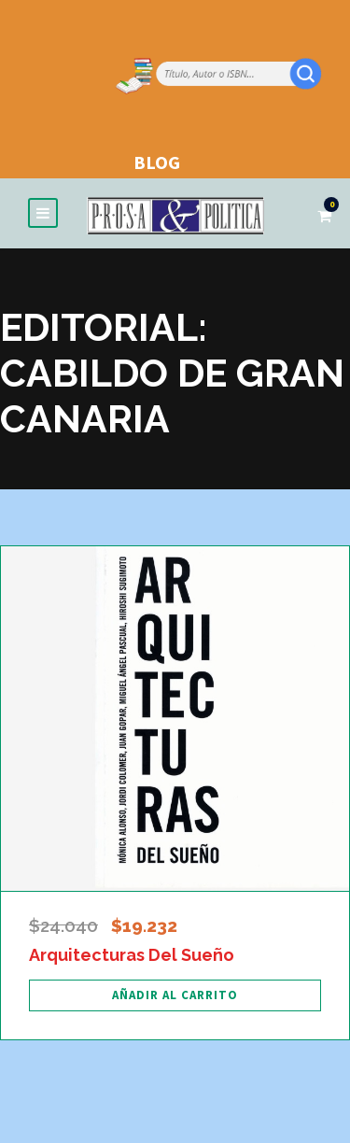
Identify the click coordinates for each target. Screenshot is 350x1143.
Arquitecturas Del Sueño (131, 955)
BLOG (156, 162)
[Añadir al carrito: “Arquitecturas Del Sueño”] (175, 995)
